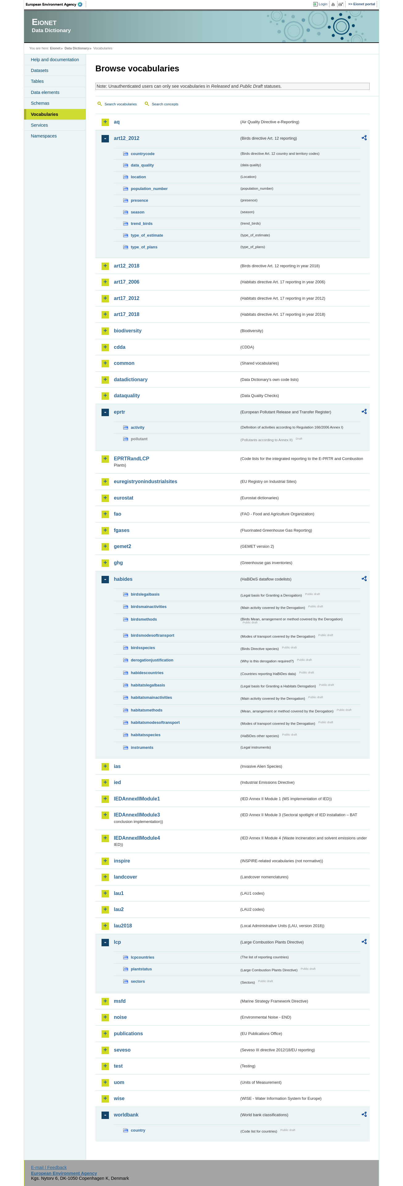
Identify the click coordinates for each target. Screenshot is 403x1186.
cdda (119, 347)
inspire (122, 860)
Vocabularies (44, 114)
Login (323, 4)
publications (128, 1033)
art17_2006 (126, 282)
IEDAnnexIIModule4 (137, 838)
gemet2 (122, 546)
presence (139, 200)
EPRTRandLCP (131, 458)
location (138, 177)
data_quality (142, 165)
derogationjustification (152, 660)
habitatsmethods (146, 710)
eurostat (123, 497)
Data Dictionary (76, 48)
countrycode (143, 153)
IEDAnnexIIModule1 (137, 798)
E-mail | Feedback (49, 1167)
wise (119, 1098)
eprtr (119, 412)
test (118, 1066)
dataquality (127, 395)
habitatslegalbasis (148, 685)
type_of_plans (144, 247)
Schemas (40, 103)
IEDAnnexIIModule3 (137, 814)
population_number (149, 188)
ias (117, 766)
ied (117, 782)
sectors (138, 981)
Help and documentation (55, 59)
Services (39, 125)
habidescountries (147, 672)
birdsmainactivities (149, 606)
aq (117, 122)
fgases (122, 530)
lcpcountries (142, 957)
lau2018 (123, 925)
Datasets (39, 70)
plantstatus (141, 969)
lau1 (119, 893)
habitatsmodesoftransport (155, 722)
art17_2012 (126, 298)
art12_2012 (126, 138)
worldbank (126, 1114)
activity (137, 427)
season (137, 212)
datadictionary (130, 379)
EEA (56, 4)
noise (120, 1017)
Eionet (55, 48)
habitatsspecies (145, 734)
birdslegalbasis (145, 594)
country (138, 1130)
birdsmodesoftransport (152, 635)
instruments (142, 747)
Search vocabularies (121, 104)
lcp (117, 942)
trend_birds (141, 223)
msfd (120, 1001)
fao (117, 514)
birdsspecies (143, 647)
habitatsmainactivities (151, 697)
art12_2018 (126, 265)
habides (123, 579)
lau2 (119, 909)
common (124, 363)
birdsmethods (144, 619)
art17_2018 (126, 314)
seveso (122, 1050)
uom (119, 1082)
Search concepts (165, 104)
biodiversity (128, 330)
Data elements (45, 92)
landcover (125, 877)
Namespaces (44, 135)
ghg (118, 562)
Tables (37, 81)
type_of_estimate (147, 235)
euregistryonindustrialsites (145, 481)
